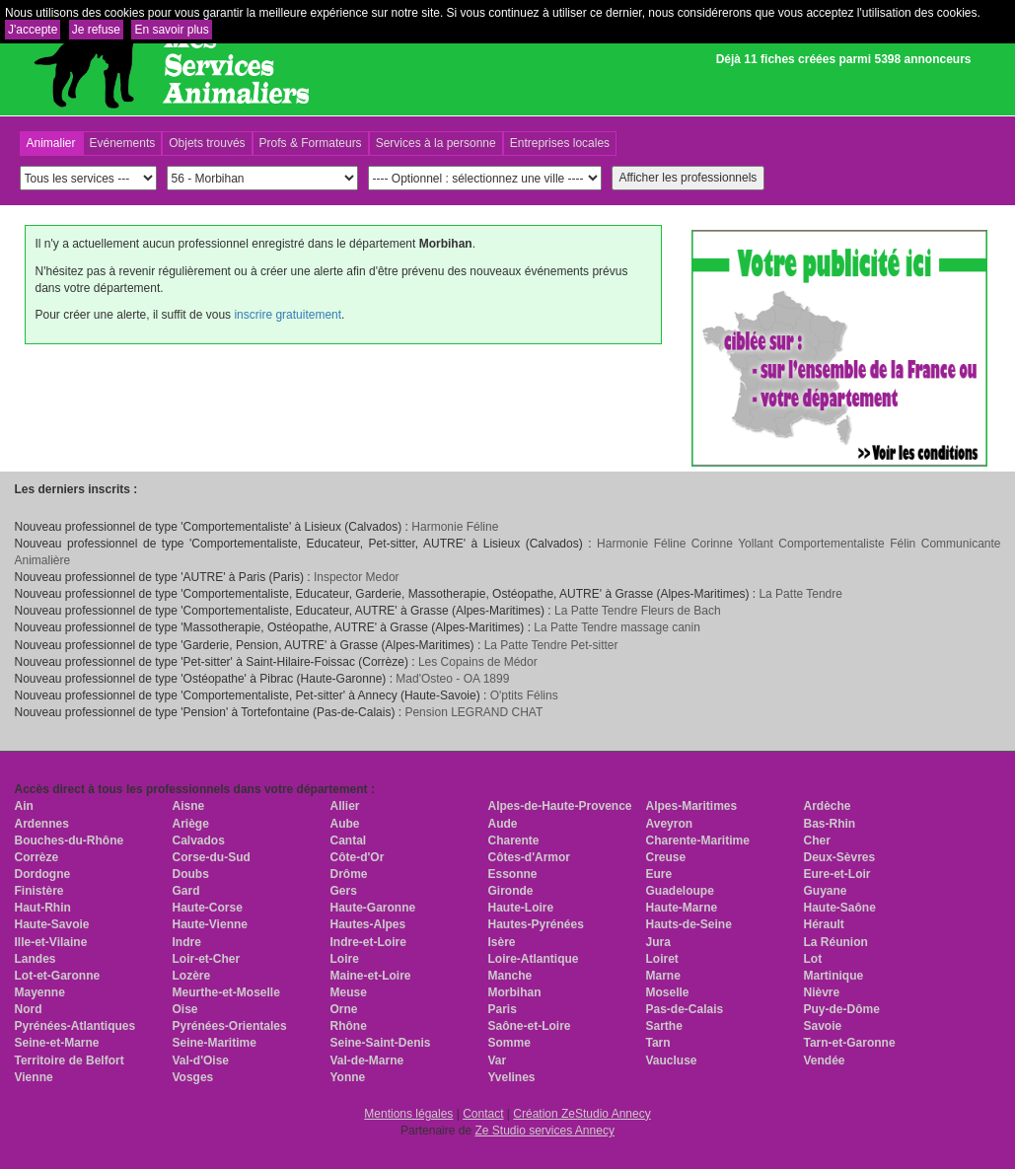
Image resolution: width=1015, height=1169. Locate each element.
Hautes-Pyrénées (536, 924)
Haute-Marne (682, 907)
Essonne (513, 874)
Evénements (123, 143)
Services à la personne (436, 143)
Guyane (825, 891)
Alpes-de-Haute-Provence (560, 806)
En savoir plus (171, 30)
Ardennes (42, 824)
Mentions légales (408, 1114)
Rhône (348, 1026)
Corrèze (37, 857)
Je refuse (96, 30)
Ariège (191, 824)
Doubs (191, 874)
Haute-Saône (840, 907)
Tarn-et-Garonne (850, 1043)
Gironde (511, 891)
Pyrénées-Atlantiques (75, 1026)
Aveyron (669, 824)
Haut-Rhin (43, 907)
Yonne (348, 1077)
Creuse (666, 857)
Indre (187, 942)
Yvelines (512, 1077)
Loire (344, 959)
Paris (502, 1009)
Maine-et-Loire (370, 976)
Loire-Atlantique (533, 959)
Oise (185, 1009)
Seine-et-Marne (57, 1043)
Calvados (199, 840)
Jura (658, 942)
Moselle (667, 992)
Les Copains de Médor (478, 662)
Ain (24, 806)
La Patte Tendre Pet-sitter (551, 645)
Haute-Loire (521, 907)
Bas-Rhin (830, 824)
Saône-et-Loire (529, 1026)
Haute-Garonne (373, 907)
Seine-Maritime (214, 1043)
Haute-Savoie (52, 924)
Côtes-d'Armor (529, 857)
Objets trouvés (207, 143)
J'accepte (32, 30)
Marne (663, 976)
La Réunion (836, 942)
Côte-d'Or (357, 857)
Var (497, 1060)
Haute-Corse (208, 907)
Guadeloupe (680, 891)
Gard (186, 891)
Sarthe (664, 1026)
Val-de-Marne (367, 1060)
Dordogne (43, 874)
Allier (345, 806)
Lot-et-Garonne (58, 976)
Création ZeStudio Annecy (581, 1114)
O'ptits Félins (524, 695)
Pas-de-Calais (685, 1009)
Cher (817, 840)
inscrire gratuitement (287, 315)
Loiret (662, 959)
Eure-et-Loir (837, 874)
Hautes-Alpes (368, 924)
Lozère (192, 976)
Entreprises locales (560, 143)
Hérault (824, 924)
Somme (509, 1043)
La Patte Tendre (800, 594)
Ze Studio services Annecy (544, 1130)
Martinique (834, 976)
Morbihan (515, 992)
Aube (345, 824)
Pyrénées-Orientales (230, 1026)
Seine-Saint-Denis (380, 1043)
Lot (813, 959)
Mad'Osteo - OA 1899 (452, 679)
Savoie (823, 1026)
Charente (514, 840)
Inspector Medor (356, 577)
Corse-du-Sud (212, 857)
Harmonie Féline (454, 527)
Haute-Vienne (210, 924)
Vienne (34, 1077)
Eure (659, 874)
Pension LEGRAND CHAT (473, 712)
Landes (35, 959)
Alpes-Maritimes (692, 806)
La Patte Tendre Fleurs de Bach (637, 611)
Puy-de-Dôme (842, 1009)
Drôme (349, 874)
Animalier (51, 143)
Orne (344, 1009)
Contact (483, 1114)
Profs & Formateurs (310, 143)
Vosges (193, 1077)
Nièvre (822, 992)
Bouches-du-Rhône (69, 840)
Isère (502, 942)
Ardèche (827, 806)
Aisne (189, 806)
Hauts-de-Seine (689, 924)
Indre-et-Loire (368, 942)
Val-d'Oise (201, 1060)
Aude (503, 824)
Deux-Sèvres (840, 857)
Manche (510, 976)
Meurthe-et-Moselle (226, 992)
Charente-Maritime (698, 840)
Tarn (658, 1043)
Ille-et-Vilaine (51, 942)
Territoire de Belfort (69, 1060)
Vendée (824, 1060)
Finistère (39, 891)
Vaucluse (671, 1060)
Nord (28, 1009)
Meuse (348, 992)
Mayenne (40, 992)
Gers (343, 891)
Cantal (348, 840)
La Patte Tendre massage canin (617, 627)
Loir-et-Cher (207, 959)
